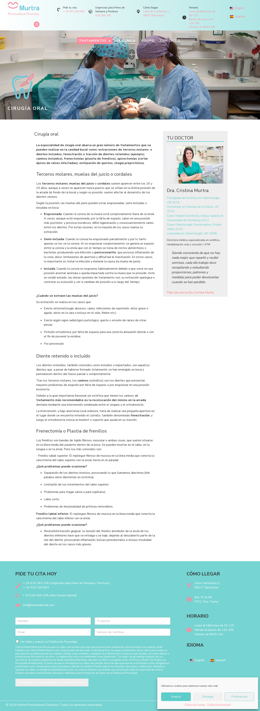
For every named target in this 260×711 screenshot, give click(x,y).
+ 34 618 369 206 (35, 595)
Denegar (207, 697)
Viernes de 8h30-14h (202, 27)
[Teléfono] (132, 632)
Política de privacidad (219, 704)
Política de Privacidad (62, 642)
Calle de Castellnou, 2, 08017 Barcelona (157, 13)
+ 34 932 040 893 (74, 11)
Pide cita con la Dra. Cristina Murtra (190, 292)
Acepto (176, 697)
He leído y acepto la (49, 642)
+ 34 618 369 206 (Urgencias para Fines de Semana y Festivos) (66, 583)
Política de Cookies (195, 704)
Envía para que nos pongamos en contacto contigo (51, 682)
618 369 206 (103, 15)
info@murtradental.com (38, 605)
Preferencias (239, 697)
